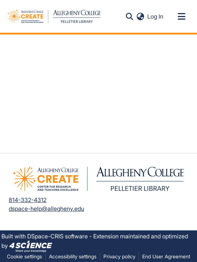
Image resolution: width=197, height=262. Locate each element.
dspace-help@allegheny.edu (46, 208)
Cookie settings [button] (24, 256)
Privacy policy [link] (119, 256)
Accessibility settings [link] (73, 256)
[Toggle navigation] (181, 16)
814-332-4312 (27, 199)
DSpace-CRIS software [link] (57, 236)
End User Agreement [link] (166, 256)
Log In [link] (155, 16)
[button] (54, 16)
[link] (30, 245)
